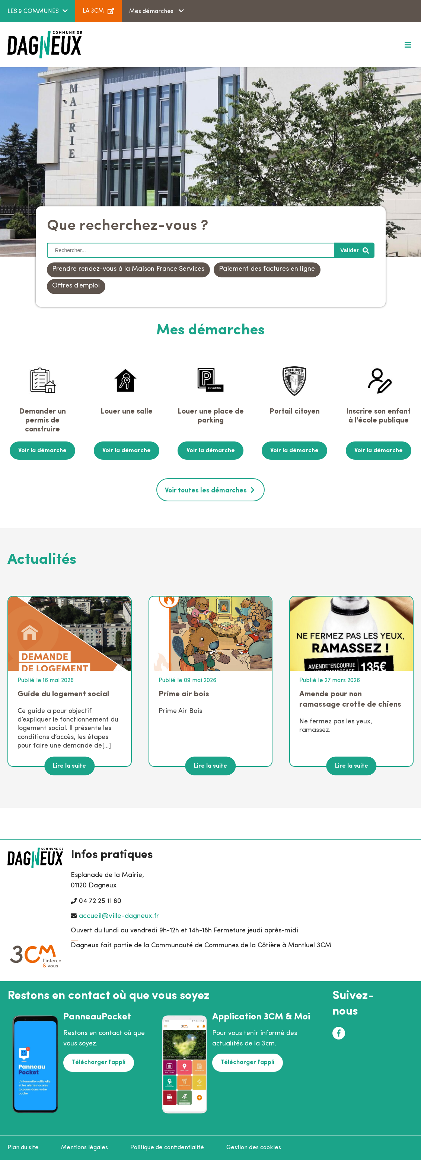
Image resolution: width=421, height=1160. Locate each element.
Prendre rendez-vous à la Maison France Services (128, 269)
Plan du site (23, 1147)
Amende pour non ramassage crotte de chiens (350, 699)
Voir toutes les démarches (206, 490)
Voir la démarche (42, 450)
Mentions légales (84, 1147)
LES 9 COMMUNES (33, 12)
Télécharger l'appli (98, 1062)
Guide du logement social (63, 693)
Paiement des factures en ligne (267, 269)
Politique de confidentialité (167, 1147)
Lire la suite (69, 765)
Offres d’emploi (76, 286)
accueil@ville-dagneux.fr (119, 915)
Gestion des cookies (253, 1147)
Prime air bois (184, 693)
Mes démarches (152, 12)
